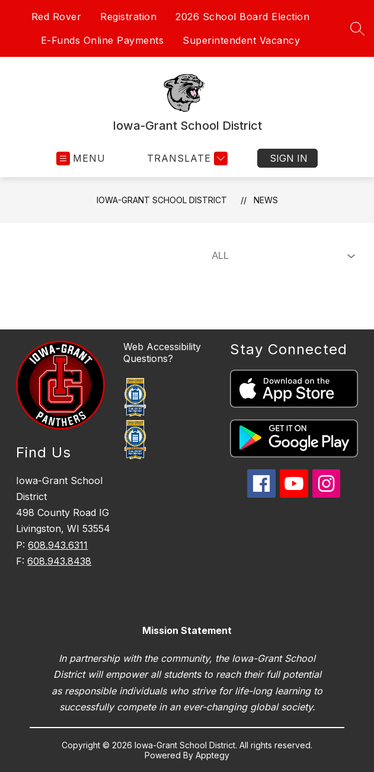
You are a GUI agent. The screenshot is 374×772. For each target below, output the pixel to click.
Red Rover (56, 17)
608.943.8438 (59, 561)
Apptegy (212, 755)
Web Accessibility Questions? (162, 352)
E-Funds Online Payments (102, 40)
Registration (128, 17)
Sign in (289, 158)
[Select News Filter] (281, 255)
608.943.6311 (58, 545)
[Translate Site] (186, 158)
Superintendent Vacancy (241, 40)
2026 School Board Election (242, 17)
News (266, 200)
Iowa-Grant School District (162, 200)
